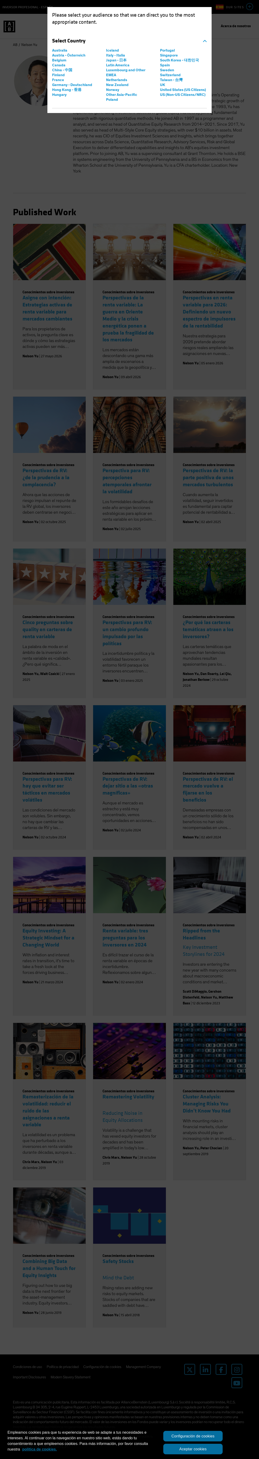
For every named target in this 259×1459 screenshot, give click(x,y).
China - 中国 (62, 70)
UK (162, 85)
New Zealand (117, 85)
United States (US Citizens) (183, 90)
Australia (59, 50)
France (58, 80)
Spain (165, 65)
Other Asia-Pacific (121, 95)
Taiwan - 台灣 (171, 80)
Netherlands (116, 80)
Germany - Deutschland (72, 85)
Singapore (169, 55)
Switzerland (170, 75)
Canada (58, 65)
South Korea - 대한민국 (179, 60)
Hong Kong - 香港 (66, 90)
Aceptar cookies (192, 1449)
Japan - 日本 (116, 60)
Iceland (112, 50)
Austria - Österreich (68, 55)
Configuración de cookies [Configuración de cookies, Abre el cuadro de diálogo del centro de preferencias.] (193, 1436)
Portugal (167, 50)
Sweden (167, 70)
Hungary (59, 95)
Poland (112, 100)
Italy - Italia (115, 55)
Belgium (59, 60)
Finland (58, 75)
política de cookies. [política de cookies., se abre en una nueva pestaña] (39, 1449)
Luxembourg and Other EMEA (125, 72)
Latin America (118, 65)
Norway (112, 90)
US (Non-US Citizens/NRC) (183, 95)
